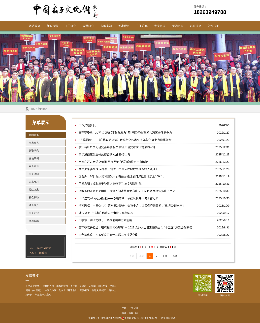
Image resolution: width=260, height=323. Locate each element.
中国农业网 (50, 290)
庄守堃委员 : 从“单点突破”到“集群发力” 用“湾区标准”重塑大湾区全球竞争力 (154, 132)
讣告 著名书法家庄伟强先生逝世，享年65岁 (154, 212)
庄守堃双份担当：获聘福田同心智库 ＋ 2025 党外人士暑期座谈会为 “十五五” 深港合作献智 (154, 227)
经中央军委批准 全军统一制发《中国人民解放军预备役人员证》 (154, 169)
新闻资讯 (52, 26)
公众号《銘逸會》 (68, 290)
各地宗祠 (106, 26)
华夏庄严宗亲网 (43, 294)
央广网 (73, 286)
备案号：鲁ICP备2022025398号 (104, 318)
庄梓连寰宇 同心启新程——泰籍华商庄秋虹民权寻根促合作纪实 (154, 198)
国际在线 (102, 286)
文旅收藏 (34, 220)
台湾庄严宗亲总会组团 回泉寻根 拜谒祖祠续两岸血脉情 (154, 161)
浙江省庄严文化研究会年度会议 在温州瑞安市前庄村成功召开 (154, 147)
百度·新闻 (85, 290)
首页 (33, 108)
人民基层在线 (32, 286)
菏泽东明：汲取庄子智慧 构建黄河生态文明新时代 (154, 183)
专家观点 (124, 26)
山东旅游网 (62, 286)
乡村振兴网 (48, 286)
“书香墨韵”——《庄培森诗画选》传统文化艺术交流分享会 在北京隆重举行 (154, 140)
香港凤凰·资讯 (99, 290)
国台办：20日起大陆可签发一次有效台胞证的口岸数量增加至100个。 (154, 176)
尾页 (174, 255)
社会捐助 (213, 26)
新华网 (82, 286)
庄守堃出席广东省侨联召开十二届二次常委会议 (154, 234)
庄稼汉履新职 (154, 125)
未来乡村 (34, 181)
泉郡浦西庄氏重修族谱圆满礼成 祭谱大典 (154, 154)
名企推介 (195, 26)
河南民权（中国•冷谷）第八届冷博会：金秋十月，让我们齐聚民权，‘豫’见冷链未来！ (154, 205)
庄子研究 (70, 26)
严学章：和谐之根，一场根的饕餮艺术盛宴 (154, 220)
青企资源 (159, 26)
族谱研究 (88, 26)
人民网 (92, 286)
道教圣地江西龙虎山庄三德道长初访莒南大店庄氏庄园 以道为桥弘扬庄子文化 (154, 191)
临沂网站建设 (168, 318)
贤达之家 (177, 26)
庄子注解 (142, 26)
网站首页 (34, 26)
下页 (164, 255)
